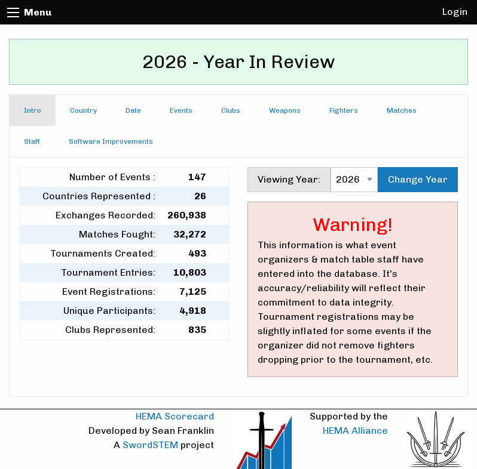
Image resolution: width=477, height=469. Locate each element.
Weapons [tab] (285, 110)
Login (454, 11)
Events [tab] (181, 110)
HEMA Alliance (355, 430)
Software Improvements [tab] (111, 141)
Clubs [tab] (230, 110)
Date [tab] (133, 110)
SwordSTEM (150, 445)
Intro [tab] (32, 110)
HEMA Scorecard (175, 416)
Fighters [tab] (343, 110)
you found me (183, 459)
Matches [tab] (402, 110)
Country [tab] (83, 110)
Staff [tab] (32, 141)
